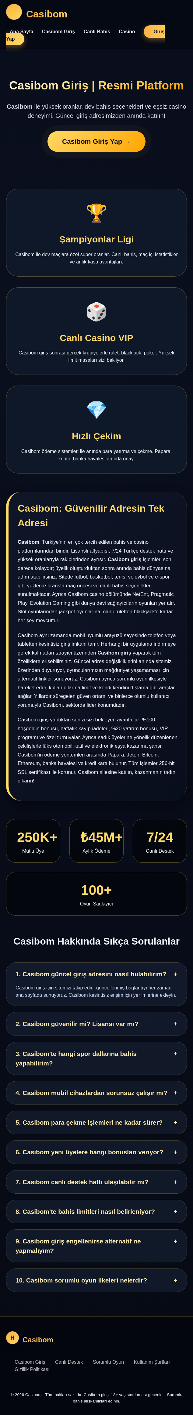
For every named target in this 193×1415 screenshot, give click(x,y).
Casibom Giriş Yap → (96, 142)
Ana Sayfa (21, 31)
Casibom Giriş (58, 31)
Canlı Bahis (97, 31)
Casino (127, 31)
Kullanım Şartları (152, 1362)
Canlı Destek (69, 1362)
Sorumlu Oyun (108, 1362)
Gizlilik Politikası (32, 1369)
